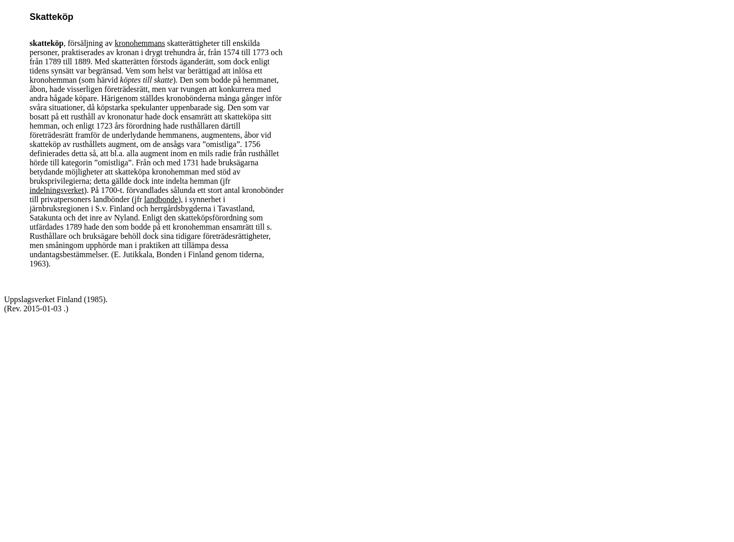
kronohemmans (140, 43)
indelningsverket (57, 190)
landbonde (161, 199)
